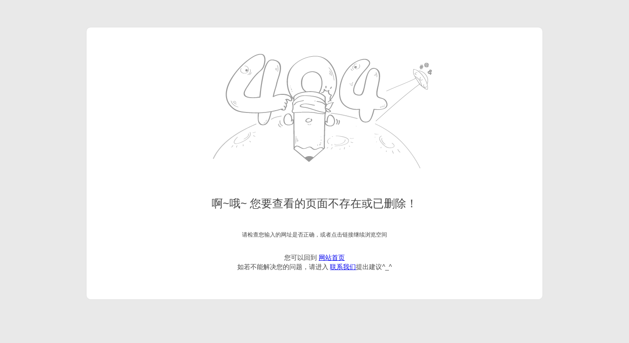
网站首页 (332, 257)
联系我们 (343, 266)
